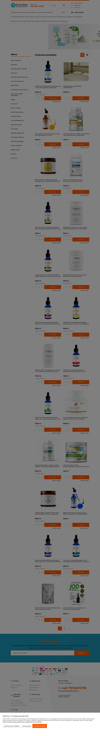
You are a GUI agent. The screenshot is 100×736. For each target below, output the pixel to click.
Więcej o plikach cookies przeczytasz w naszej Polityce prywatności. (22, 722)
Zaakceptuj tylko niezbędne (11, 726)
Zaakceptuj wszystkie (40, 726)
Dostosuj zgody (26, 726)
